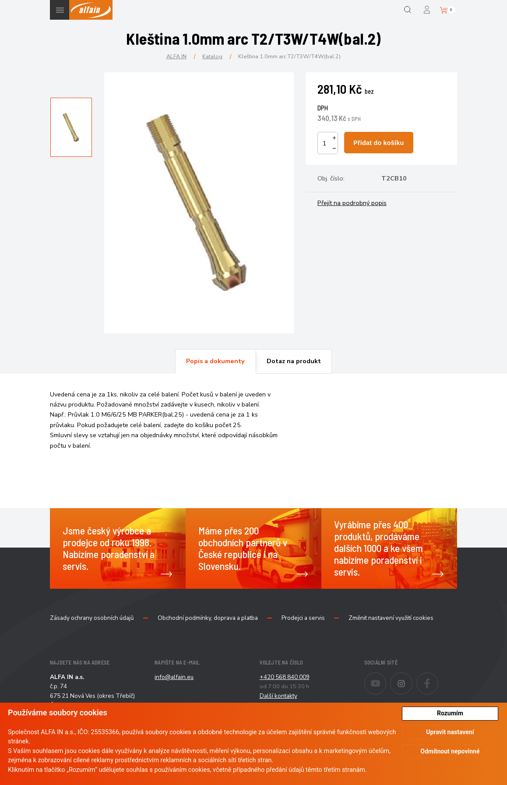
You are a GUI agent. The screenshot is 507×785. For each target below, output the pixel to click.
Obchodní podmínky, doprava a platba (208, 618)
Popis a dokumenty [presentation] (215, 361)
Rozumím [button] (450, 713)
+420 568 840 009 (285, 677)
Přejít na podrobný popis (352, 202)
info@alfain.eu (174, 677)
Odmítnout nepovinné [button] (449, 751)
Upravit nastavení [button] (450, 731)
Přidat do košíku (378, 142)
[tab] (215, 361)
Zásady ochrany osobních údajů (92, 618)
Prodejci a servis (303, 618)
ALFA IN (176, 56)
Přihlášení (427, 10)
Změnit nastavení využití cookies (391, 618)
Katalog (212, 56)
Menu (60, 10)
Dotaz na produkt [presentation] (294, 361)
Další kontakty (278, 696)
